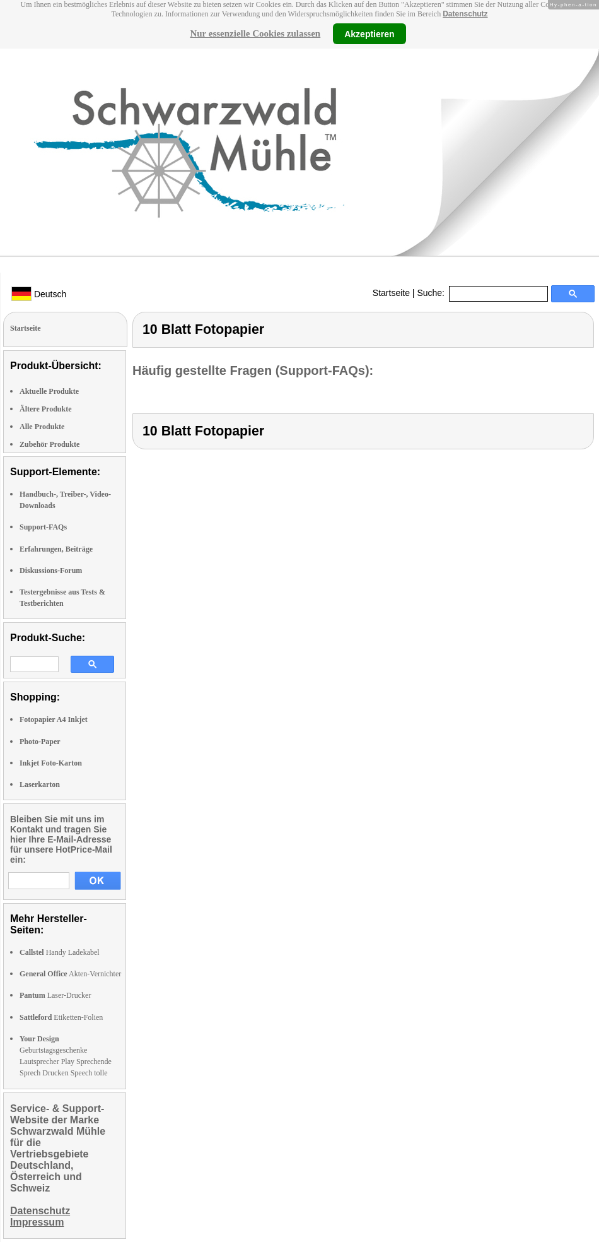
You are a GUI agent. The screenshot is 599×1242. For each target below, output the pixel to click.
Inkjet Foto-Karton (51, 763)
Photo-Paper (40, 741)
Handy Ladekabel (60, 952)
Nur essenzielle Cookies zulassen (255, 33)
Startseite (391, 293)
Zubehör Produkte (49, 444)
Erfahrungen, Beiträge (56, 549)
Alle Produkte (42, 426)
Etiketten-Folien (61, 1017)
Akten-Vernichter (70, 973)
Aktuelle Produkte (49, 391)
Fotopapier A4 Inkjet (54, 719)
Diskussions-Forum (51, 570)
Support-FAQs (43, 527)
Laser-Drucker (55, 995)
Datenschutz (465, 13)
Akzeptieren (369, 33)
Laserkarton (40, 784)
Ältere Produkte (46, 409)
